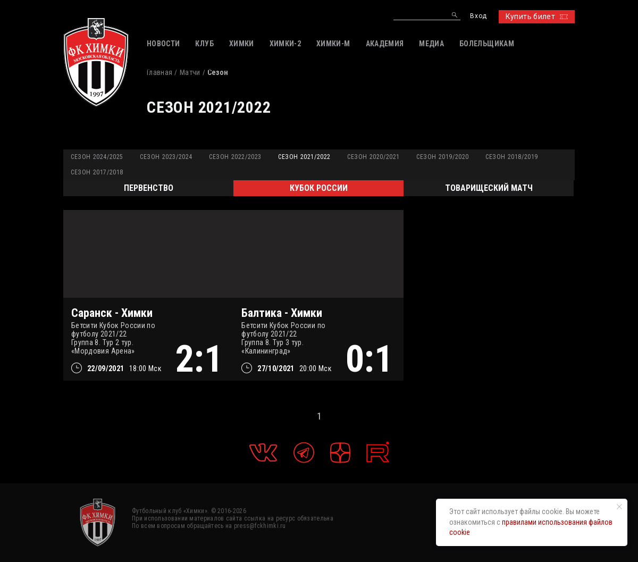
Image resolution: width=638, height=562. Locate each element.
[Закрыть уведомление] (619, 506)
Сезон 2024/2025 (97, 157)
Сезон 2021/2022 (304, 157)
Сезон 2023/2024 (166, 157)
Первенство (148, 188)
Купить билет (537, 16)
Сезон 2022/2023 (235, 157)
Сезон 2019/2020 (442, 157)
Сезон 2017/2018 (97, 172)
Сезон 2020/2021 (373, 157)
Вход (478, 16)
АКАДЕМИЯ (385, 43)
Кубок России (319, 188)
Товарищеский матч (489, 188)
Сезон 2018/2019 (511, 157)
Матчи (190, 72)
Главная (159, 72)
